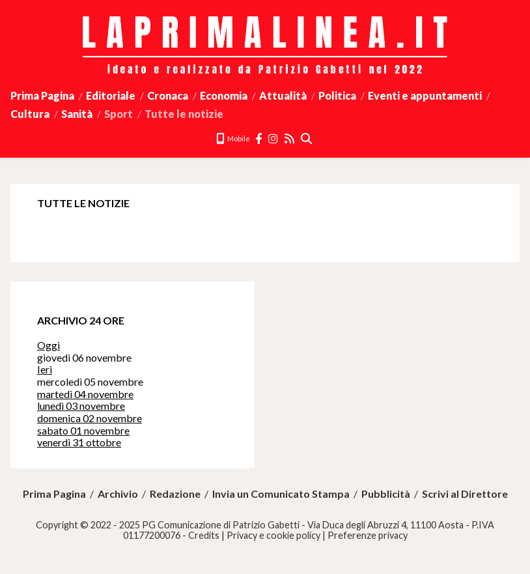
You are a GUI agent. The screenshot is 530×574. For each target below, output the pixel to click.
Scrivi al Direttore (465, 494)
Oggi (48, 345)
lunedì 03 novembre (81, 405)
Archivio (118, 494)
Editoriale (110, 95)
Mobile (233, 138)
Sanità (76, 114)
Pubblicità (385, 494)
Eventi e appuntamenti (425, 95)
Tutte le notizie (184, 114)
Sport (118, 114)
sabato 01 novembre (83, 430)
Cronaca (167, 95)
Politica (337, 95)
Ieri (44, 369)
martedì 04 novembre (85, 394)
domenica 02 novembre (89, 418)
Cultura (29, 114)
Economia (223, 95)
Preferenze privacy (368, 535)
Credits (203, 535)
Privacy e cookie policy (273, 535)
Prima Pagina (42, 95)
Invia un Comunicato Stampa (281, 494)
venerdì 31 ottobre (79, 442)
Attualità (283, 95)
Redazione (175, 494)
